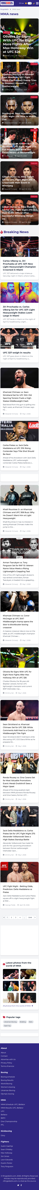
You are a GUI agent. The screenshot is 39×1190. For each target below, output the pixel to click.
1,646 (30, 917)
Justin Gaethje (7, 1146)
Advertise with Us (8, 1059)
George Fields (10, 905)
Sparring (7, 1026)
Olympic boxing (7, 1094)
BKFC (3, 1118)
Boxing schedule (8, 1077)
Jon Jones (5, 1156)
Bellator (4, 1115)
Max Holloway (6, 1153)
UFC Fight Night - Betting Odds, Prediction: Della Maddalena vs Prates (18, 889)
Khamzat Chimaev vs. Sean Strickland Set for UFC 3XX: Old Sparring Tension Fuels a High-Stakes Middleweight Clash (17, 396)
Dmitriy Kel (9, 56)
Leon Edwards (7, 1160)
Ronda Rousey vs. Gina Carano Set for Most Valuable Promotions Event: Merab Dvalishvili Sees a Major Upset (19, 782)
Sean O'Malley (6, 1149)
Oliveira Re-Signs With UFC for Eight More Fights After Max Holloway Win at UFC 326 (17, 675)
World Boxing (6, 1084)
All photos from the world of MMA (18, 1006)
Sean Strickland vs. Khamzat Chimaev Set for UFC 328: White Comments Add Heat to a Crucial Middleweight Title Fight (18, 729)
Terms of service (7, 1066)
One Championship (9, 1121)
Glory (3, 1135)
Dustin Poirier (6, 1163)
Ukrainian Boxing (10, 1022)
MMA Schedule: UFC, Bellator (13, 1104)
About (3, 1053)
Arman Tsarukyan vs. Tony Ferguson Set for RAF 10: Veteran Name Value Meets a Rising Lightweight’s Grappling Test (18, 567)
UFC (2, 1111)
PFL (2, 1125)
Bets (30, 1022)
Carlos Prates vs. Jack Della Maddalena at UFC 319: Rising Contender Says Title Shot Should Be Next (18, 449)
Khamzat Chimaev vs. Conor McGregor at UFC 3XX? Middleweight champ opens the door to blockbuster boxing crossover (18, 621)
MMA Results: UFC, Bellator (12, 1108)
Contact (4, 1056)
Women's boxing (8, 1087)
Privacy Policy (6, 1063)
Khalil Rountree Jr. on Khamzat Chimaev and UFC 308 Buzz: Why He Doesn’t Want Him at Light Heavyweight (18, 514)
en (20, 3)
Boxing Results (7, 1080)
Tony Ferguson (7, 1166)
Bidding (23, 1022)
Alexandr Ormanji (10, 123)
